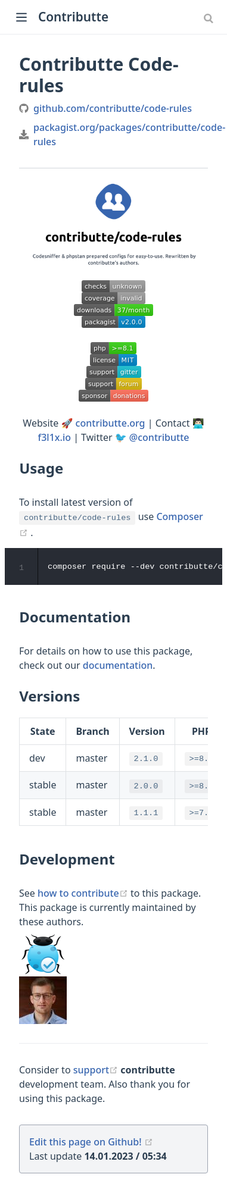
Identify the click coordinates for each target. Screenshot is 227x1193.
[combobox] (209, 17)
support (97, 1070)
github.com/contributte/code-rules (112, 108)
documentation (118, 665)
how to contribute (84, 893)
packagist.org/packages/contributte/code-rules (129, 134)
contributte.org (110, 423)
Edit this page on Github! (85, 1142)
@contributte (159, 437)
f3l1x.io (54, 437)
